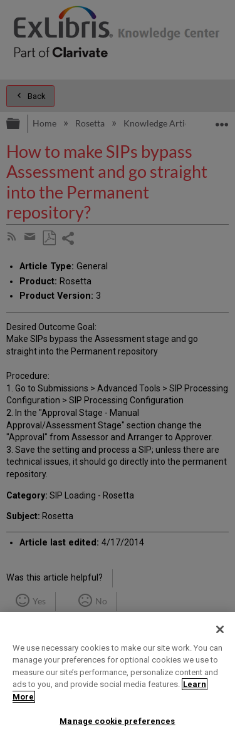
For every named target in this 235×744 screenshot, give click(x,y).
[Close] (220, 629)
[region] (117, 678)
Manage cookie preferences (117, 721)
